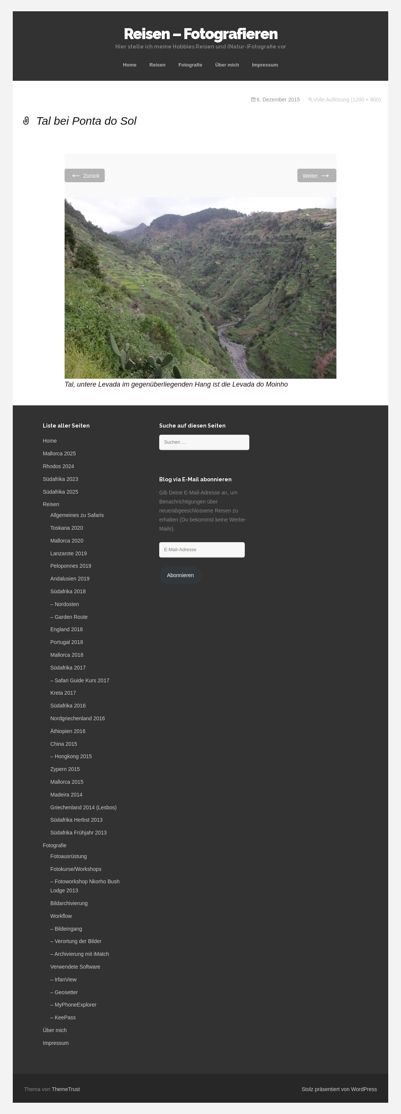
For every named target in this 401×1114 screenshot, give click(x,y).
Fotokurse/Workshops (75, 869)
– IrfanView (63, 979)
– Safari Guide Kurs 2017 (79, 680)
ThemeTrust (66, 1089)
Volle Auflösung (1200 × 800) (347, 100)
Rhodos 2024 (58, 466)
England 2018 (66, 629)
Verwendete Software (75, 967)
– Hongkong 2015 (71, 756)
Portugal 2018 (66, 642)
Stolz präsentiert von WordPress (339, 1089)
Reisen (157, 64)
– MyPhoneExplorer (73, 1005)
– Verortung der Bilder (75, 941)
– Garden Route (69, 617)
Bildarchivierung (69, 903)
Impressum (265, 64)
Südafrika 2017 (68, 668)
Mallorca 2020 (66, 541)
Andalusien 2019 (69, 579)
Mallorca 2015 (66, 782)
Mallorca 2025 (59, 453)
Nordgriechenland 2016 (77, 718)
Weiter (317, 175)
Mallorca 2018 (66, 655)
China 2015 (63, 744)
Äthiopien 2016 (67, 731)
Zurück (84, 175)
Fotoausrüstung (68, 856)
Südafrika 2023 (60, 479)
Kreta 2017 (63, 693)
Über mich (227, 64)
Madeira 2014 (66, 795)
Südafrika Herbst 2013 (76, 820)
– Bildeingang (66, 929)
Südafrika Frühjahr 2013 (78, 833)
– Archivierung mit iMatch (79, 954)
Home (129, 64)
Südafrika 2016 (68, 706)
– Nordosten (64, 604)
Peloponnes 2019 (70, 566)
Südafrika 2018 (68, 591)
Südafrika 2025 (60, 492)
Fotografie (190, 64)
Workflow (61, 916)
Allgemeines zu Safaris (77, 515)
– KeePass (63, 1017)
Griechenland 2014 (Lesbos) (83, 807)
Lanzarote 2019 (68, 553)
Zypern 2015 (65, 769)
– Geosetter (64, 992)
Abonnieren (180, 575)
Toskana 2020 (66, 528)
